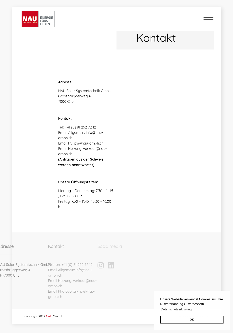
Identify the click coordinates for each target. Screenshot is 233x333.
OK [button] (192, 319)
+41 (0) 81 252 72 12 (58, 264)
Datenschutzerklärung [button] (176, 309)
